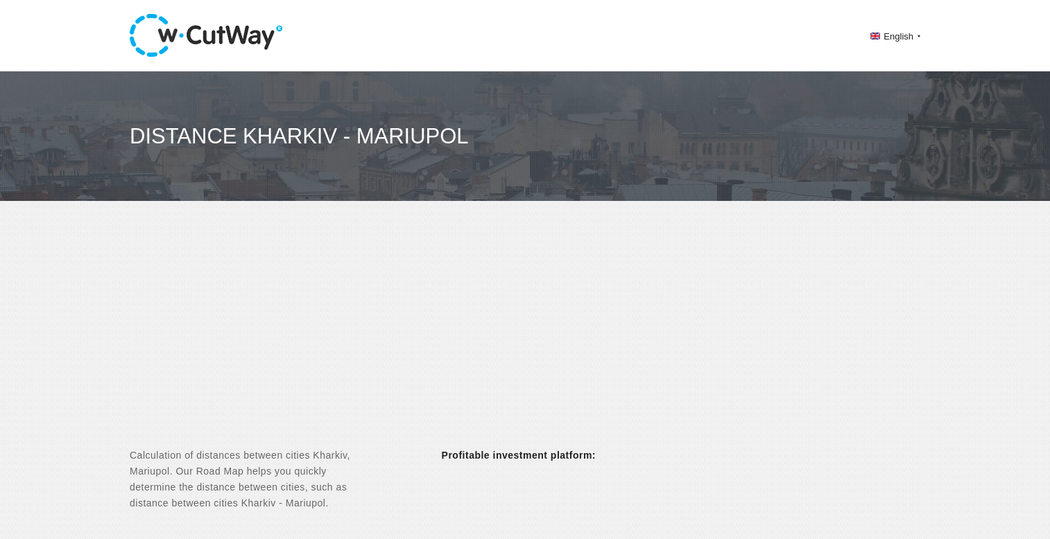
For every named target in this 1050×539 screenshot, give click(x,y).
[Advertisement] (525, 337)
